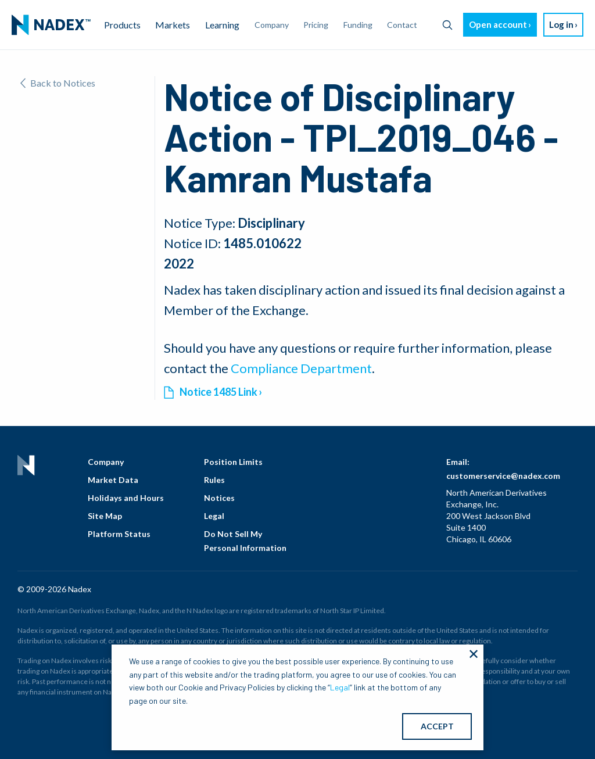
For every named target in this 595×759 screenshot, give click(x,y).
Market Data (113, 480)
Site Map (105, 516)
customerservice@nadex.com (503, 476)
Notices (219, 498)
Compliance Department (301, 368)
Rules (214, 480)
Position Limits (233, 462)
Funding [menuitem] (357, 25)
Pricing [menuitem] (315, 25)
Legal (214, 516)
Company (106, 462)
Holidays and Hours (126, 498)
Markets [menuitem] (172, 24)
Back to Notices (57, 82)
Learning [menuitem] (222, 24)
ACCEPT (437, 726)
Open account (498, 24)
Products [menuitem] (122, 24)
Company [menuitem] (272, 25)
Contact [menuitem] (402, 25)
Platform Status (119, 534)
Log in (561, 24)
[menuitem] (51, 25)
